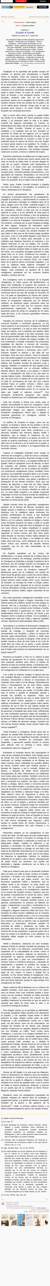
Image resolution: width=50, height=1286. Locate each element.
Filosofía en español (12, 1203)
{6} (31, 747)
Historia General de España (39, 17)
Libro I (18, 26)
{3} (47, 569)
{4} (15, 652)
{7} (11, 1105)
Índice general (41, 1208)
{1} (47, 349)
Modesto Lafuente (7, 17)
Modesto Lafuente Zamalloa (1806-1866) (20, 1206)
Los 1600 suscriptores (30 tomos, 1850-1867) (21, 1208)
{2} (42, 391)
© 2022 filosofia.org (12, 1204)
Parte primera (19, 22)
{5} (16, 727)
